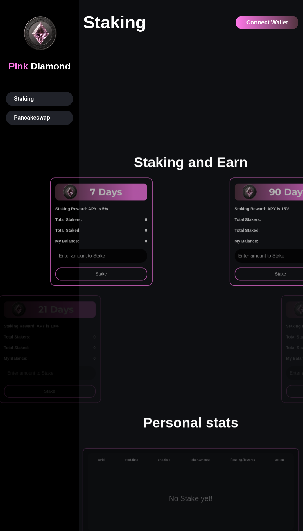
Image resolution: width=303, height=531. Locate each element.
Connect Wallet (267, 22)
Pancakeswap (32, 117)
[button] (39, 99)
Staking (24, 98)
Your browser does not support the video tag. (190, 90)
